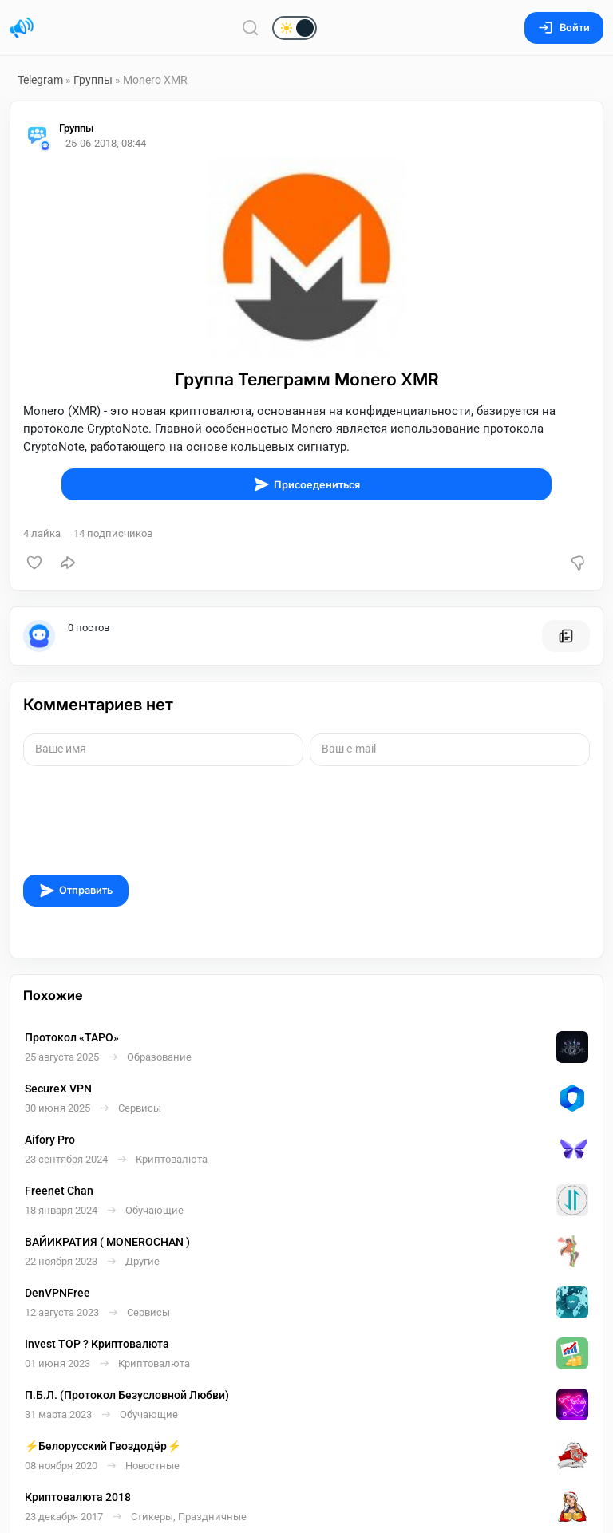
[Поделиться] (67, 562)
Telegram (40, 79)
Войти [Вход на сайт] (564, 27)
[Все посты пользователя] (566, 636)
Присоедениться (307, 484)
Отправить (76, 891)
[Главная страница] (22, 28)
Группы (93, 79)
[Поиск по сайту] (250, 27)
